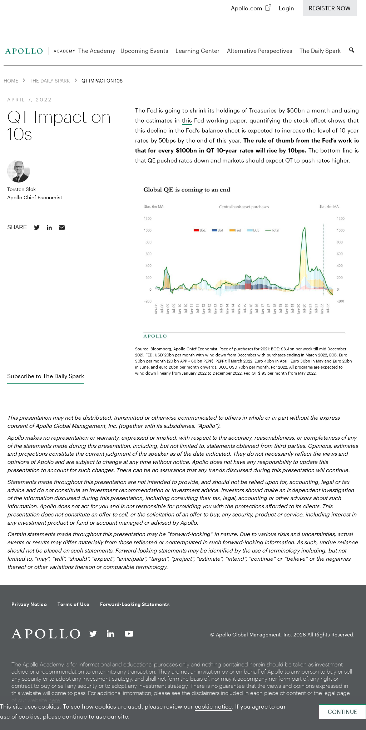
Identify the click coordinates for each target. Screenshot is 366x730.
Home (11, 81)
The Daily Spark (321, 50)
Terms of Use (73, 604)
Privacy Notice (29, 604)
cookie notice (213, 706)
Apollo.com (246, 8)
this (187, 120)
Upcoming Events (145, 50)
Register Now (330, 8)
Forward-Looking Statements (135, 604)
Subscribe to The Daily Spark (45, 375)
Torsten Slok (21, 189)
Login (286, 8)
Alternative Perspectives (261, 50)
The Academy (96, 50)
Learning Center (198, 50)
